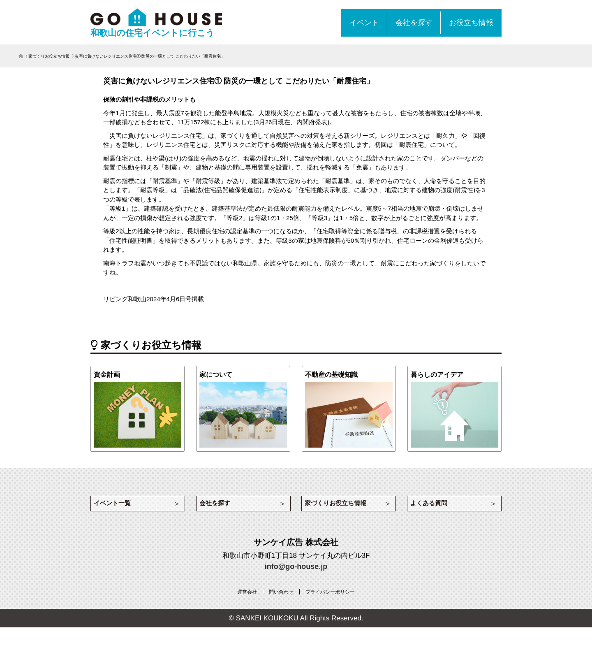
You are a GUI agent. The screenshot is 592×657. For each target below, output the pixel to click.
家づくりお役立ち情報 (48, 56)
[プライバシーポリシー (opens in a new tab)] (334, 599)
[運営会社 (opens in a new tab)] (240, 599)
